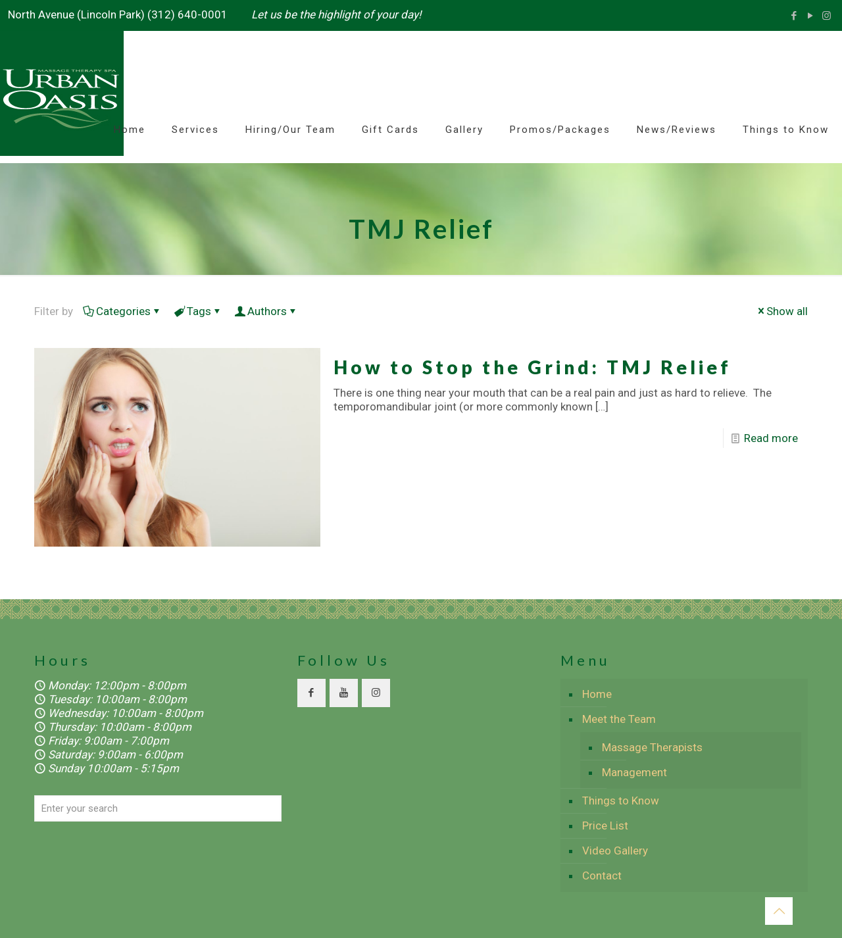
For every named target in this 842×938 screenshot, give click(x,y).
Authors (266, 311)
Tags (198, 311)
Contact (602, 875)
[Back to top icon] (779, 911)
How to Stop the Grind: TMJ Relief (532, 367)
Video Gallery (615, 850)
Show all (781, 311)
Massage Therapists (652, 747)
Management (634, 772)
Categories (122, 311)
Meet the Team (619, 719)
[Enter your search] (158, 808)
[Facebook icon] (794, 16)
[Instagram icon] (826, 16)
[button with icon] (311, 693)
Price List (605, 825)
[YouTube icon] (810, 16)
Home (597, 694)
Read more (771, 438)
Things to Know (620, 800)
